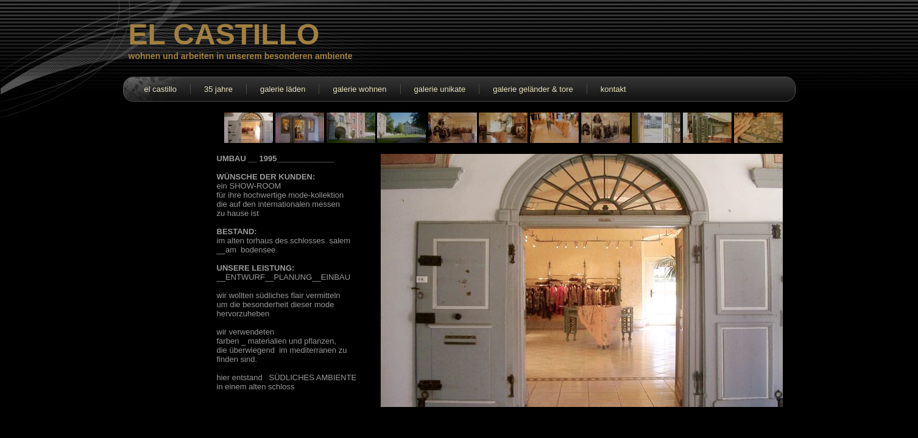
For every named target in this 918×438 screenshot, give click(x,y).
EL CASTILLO (224, 34)
